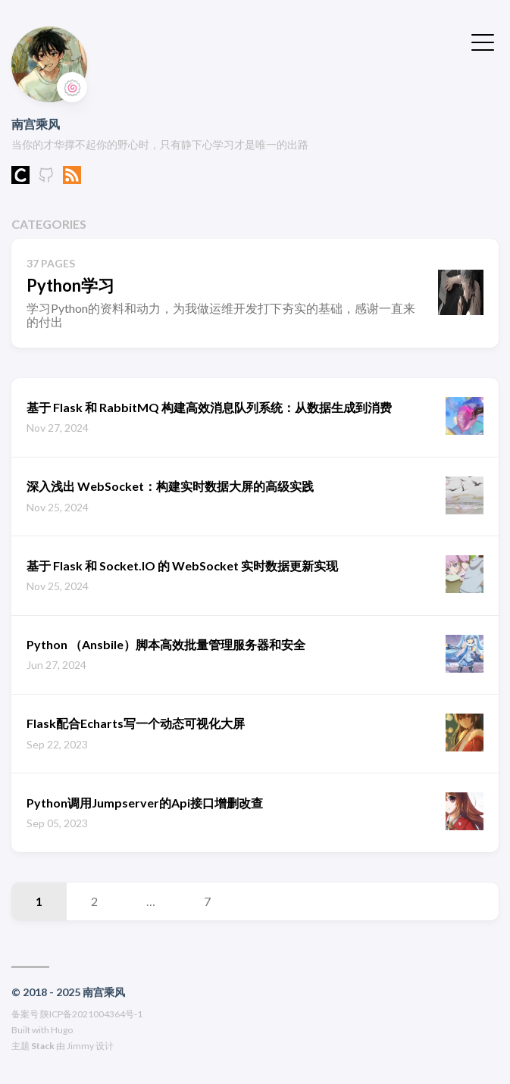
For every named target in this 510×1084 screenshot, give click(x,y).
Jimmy (80, 1045)
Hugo (62, 1030)
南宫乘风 (35, 124)
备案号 (25, 1014)
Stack (43, 1045)
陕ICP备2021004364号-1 (91, 1014)
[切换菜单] (483, 41)
